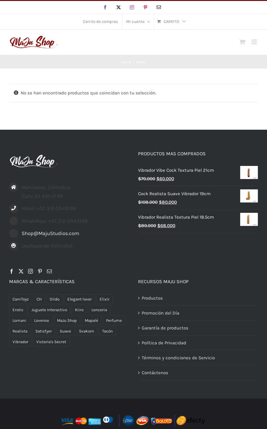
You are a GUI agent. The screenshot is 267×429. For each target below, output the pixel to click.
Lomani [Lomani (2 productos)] (19, 320)
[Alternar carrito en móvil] (242, 42)
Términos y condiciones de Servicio (178, 357)
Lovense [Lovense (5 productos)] (41, 320)
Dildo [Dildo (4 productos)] (54, 299)
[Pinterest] (39, 271)
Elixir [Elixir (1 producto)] (104, 299)
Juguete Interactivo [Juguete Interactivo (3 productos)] (49, 310)
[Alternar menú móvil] (254, 42)
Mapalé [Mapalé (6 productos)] (91, 320)
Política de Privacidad (164, 343)
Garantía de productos (165, 328)
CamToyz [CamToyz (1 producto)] (20, 299)
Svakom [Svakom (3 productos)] (86, 331)
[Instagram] (30, 271)
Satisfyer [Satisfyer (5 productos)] (43, 331)
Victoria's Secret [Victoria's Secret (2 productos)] (51, 341)
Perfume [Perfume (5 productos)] (114, 320)
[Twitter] (21, 271)
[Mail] (49, 271)
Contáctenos (155, 372)
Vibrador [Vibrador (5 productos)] (20, 341)
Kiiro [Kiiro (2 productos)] (79, 310)
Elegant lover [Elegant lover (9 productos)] (79, 299)
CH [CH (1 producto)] (39, 299)
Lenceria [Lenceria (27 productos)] (99, 310)
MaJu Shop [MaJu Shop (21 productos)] (67, 320)
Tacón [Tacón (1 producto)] (107, 331)
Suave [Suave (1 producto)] (65, 331)
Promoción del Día (160, 313)
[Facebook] (11, 271)
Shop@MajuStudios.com (50, 233)
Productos (152, 298)
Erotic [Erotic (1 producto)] (17, 310)
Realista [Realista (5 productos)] (19, 331)
